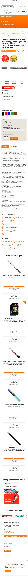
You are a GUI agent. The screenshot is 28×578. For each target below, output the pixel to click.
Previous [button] (2, 83)
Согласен (8, 571)
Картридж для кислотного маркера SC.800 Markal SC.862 (14, 405)
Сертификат (5, 149)
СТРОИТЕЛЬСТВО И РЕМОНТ (7, 24)
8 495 (9, 533)
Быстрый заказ (6, 13)
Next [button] (26, 83)
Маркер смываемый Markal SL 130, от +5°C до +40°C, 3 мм (14, 276)
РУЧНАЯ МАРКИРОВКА (6, 19)
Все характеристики (5, 99)
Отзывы (13, 149)
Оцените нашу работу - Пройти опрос (15, 536)
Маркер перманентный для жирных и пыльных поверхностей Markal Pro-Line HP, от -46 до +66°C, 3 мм (14, 363)
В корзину (14, 138)
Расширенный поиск (23, 6)
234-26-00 (21, 11)
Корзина (6, 11)
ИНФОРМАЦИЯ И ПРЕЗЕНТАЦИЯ (8, 27)
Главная (3, 31)
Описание (5, 146)
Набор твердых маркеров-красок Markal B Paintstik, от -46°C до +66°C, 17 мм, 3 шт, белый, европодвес (14, 320)
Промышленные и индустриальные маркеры (10, 33)
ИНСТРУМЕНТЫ (4, 21)
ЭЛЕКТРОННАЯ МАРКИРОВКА (7, 16)
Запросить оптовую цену (8, 134)
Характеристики (13, 146)
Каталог (7, 31)
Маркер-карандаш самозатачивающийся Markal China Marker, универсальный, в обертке (14, 449)
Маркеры (23, 31)
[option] (14, 68)
